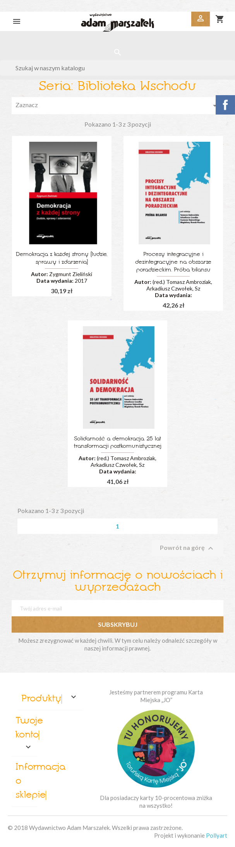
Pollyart (216, 835)
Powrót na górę (187, 548)
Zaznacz (117, 105)
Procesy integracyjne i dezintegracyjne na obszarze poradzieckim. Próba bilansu (173, 262)
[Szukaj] (117, 68)
